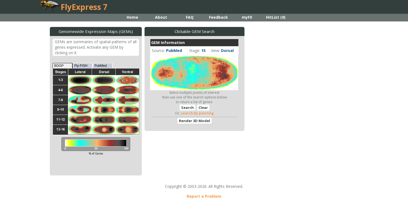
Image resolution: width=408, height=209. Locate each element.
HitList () (275, 17)
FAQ (190, 17)
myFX (247, 17)
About (161, 17)
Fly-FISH (80, 66)
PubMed (100, 66)
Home (132, 17)
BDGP (59, 66)
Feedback (218, 17)
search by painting (197, 113)
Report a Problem (204, 196)
